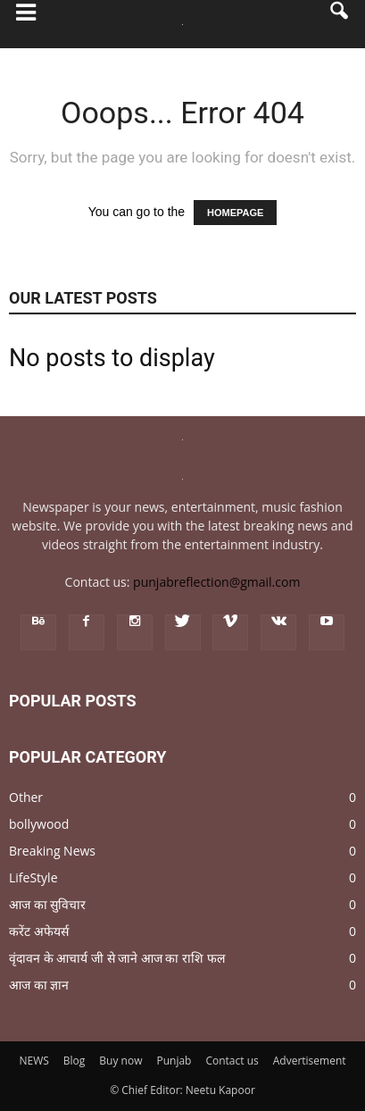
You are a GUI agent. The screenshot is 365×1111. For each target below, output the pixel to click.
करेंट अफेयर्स (39, 931)
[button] (340, 24)
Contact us (231, 1060)
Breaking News (52, 850)
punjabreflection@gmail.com (216, 581)
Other (26, 797)
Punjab (173, 1060)
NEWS (33, 1060)
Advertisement (309, 1060)
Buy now (120, 1060)
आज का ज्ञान (39, 984)
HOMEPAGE (235, 212)
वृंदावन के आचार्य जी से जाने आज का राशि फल (117, 957)
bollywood (39, 823)
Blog (74, 1060)
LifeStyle (33, 877)
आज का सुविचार (47, 904)
